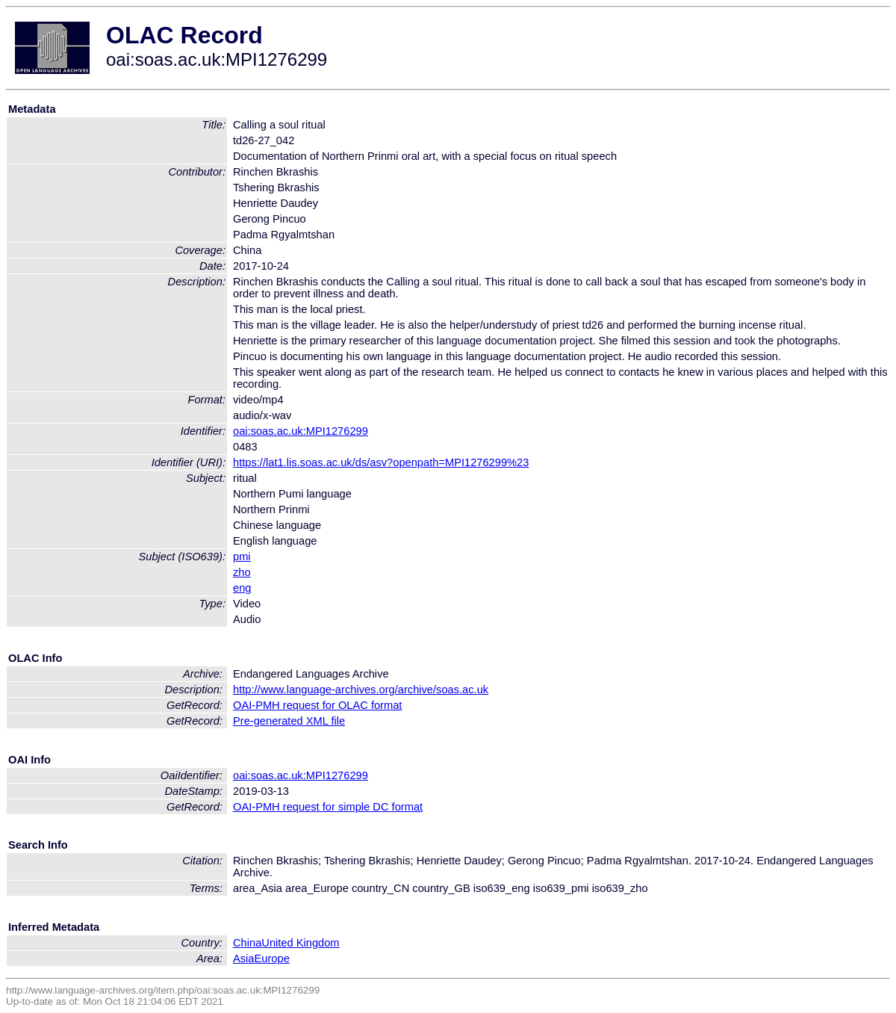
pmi (242, 557)
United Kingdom (300, 943)
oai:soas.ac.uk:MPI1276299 (300, 431)
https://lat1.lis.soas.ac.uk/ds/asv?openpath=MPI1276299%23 (381, 462)
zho (242, 572)
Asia (244, 958)
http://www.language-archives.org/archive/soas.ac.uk (360, 690)
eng (242, 588)
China (247, 943)
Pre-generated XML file (289, 721)
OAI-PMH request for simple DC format (328, 807)
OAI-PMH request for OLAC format (317, 705)
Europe (272, 958)
